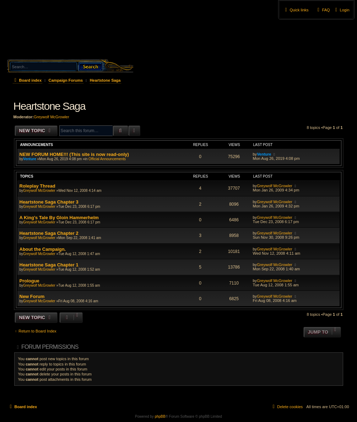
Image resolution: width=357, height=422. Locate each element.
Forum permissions (50, 347)
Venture (29, 159)
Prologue (29, 280)
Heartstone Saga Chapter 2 (49, 233)
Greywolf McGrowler (51, 117)
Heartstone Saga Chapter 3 (49, 202)
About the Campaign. (43, 249)
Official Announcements (107, 159)
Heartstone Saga (49, 106)
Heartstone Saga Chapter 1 (49, 264)
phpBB (160, 416)
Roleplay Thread (37, 186)
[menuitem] (342, 10)
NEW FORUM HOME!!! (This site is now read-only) (74, 154)
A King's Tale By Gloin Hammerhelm (59, 217)
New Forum (32, 296)
